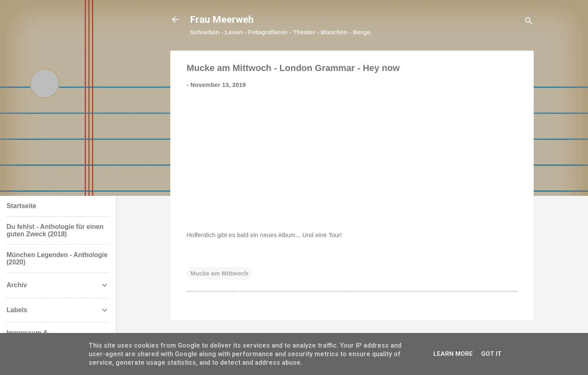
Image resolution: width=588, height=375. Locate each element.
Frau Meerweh (222, 19)
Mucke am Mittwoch (219, 273)
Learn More (453, 353)
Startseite (21, 205)
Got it (491, 353)
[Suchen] (529, 22)
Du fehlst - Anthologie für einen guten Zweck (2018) (55, 230)
